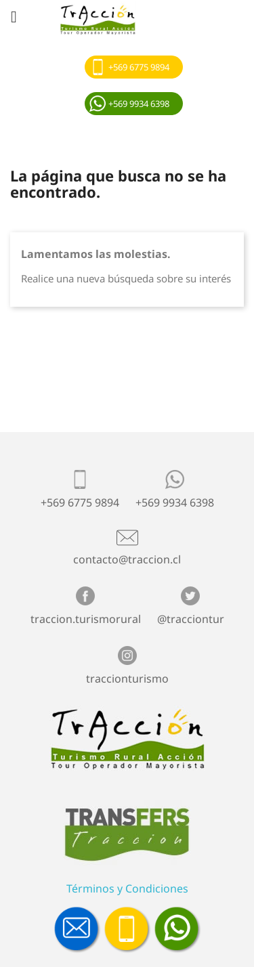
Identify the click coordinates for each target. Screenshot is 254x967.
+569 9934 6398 (138, 104)
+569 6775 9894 (138, 67)
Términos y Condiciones (127, 888)
